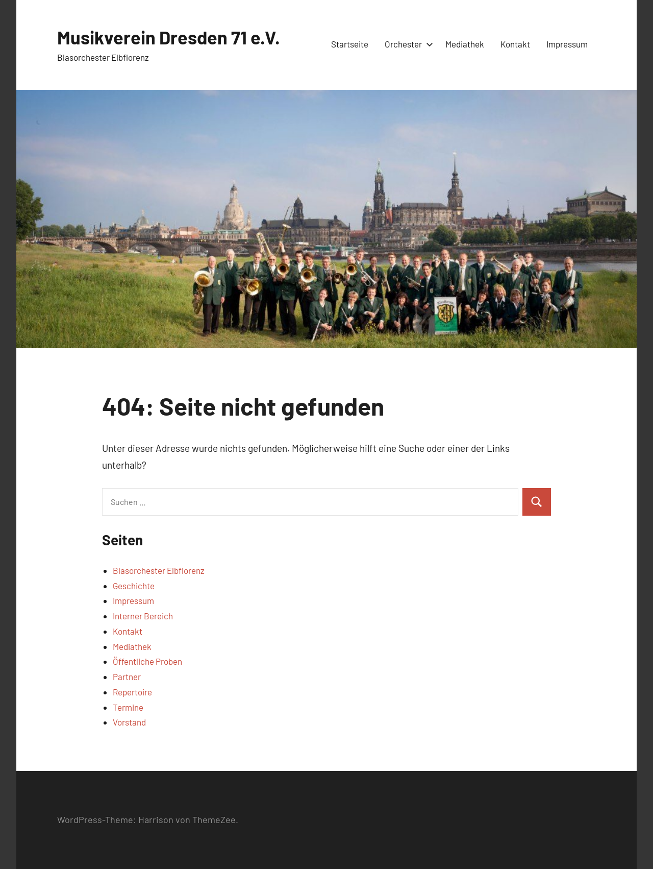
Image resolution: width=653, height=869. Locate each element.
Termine (128, 707)
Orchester (407, 44)
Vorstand (129, 722)
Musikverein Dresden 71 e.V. (168, 37)
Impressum (567, 44)
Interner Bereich (143, 616)
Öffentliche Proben (147, 661)
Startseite (349, 44)
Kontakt (515, 44)
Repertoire (132, 692)
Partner (127, 676)
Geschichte (134, 586)
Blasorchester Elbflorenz (159, 570)
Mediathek (464, 44)
